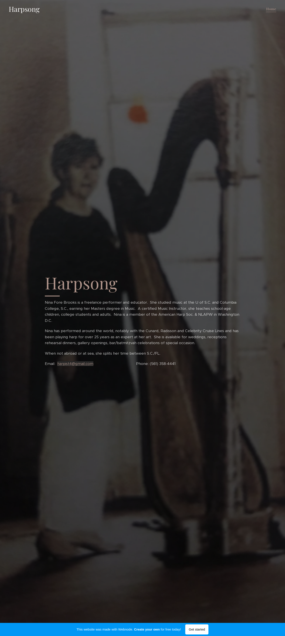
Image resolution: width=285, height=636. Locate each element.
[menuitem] (270, 9)
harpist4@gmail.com (75, 363)
